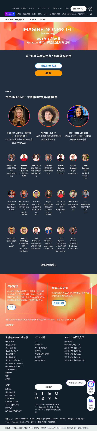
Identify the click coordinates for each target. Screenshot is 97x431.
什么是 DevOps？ (11, 351)
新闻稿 (7, 379)
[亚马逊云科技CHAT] (91, 384)
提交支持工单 (10, 395)
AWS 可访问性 (10, 348)
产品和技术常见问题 (42, 354)
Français (55, 419)
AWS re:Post (10, 398)
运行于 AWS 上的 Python (73, 351)
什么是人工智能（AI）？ (14, 360)
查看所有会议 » (48, 265)
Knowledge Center (12, 401)
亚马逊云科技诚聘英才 (13, 411)
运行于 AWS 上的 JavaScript (74, 360)
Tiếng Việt (79, 419)
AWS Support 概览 (12, 405)
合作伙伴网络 (55, 14)
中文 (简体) (42, 422)
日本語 (27, 422)
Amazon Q (10, 14)
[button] (79, 9)
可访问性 (15, 428)
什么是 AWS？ (10, 342)
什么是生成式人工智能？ (14, 363)
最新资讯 (8, 373)
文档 (40, 14)
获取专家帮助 (10, 392)
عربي (11, 419)
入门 (36, 342)
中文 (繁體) (52, 422)
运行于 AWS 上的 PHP (72, 357)
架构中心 (38, 351)
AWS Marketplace (69, 14)
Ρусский (15, 422)
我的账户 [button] (57, 8)
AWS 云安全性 (10, 369)
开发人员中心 (69, 342)
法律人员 (8, 408)
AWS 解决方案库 (41, 348)
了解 (45, 14)
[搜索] (91, 14)
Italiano (62, 419)
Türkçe (7, 422)
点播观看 (43, 19)
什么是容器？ (10, 354)
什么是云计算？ (11, 345)
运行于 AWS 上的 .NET (72, 348)
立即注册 (33, 19)
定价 (34, 14)
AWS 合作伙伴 (40, 360)
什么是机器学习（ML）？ (14, 366)
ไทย (21, 422)
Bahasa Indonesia (21, 419)
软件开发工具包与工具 (72, 345)
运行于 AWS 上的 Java (72, 354)
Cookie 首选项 (34, 428)
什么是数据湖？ (11, 357)
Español (47, 419)
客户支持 (81, 14)
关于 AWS (15, 8)
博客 (7, 376)
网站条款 (23, 428)
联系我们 (24, 8)
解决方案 (26, 14)
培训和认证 (39, 345)
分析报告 (38, 357)
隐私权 (7, 428)
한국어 (33, 422)
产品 (19, 14)
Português (70, 419)
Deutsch (32, 419)
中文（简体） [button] (44, 8)
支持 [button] (31, 8)
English (40, 419)
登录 (67, 8)
